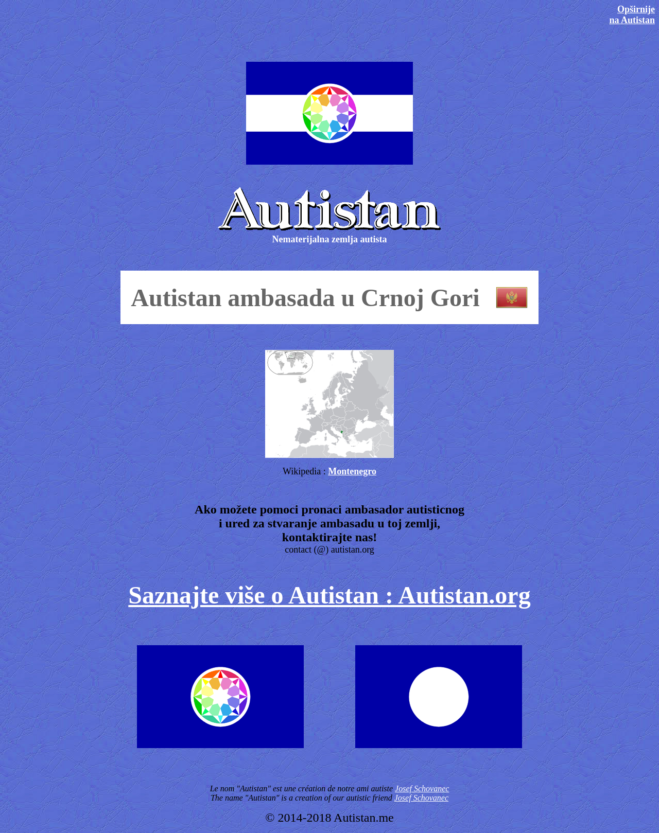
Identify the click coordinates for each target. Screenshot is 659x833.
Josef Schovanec (422, 788)
